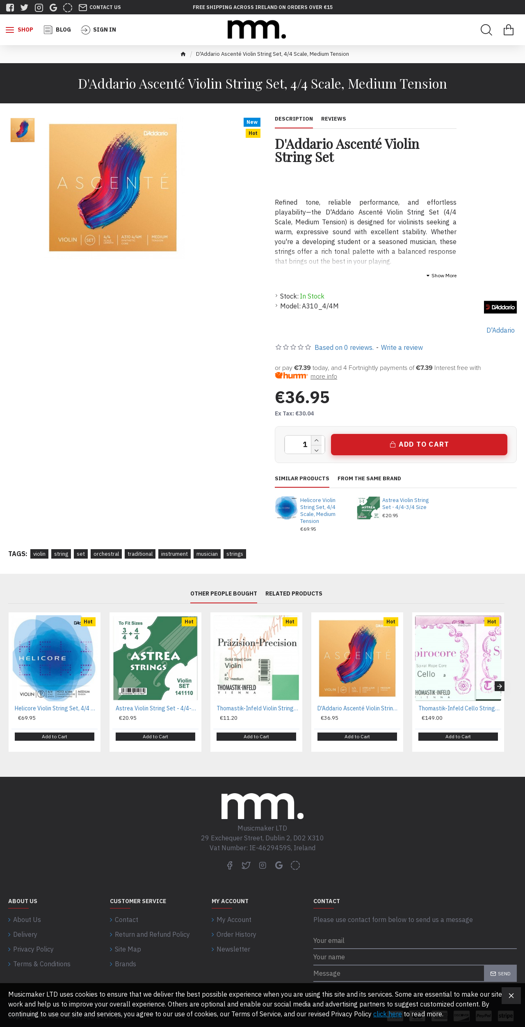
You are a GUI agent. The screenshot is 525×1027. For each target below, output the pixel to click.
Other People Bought (223, 593)
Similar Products (302, 478)
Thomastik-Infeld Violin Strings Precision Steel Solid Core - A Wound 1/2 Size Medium (258, 708)
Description (294, 119)
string (61, 553)
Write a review (402, 347)
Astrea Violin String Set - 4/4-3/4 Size (405, 504)
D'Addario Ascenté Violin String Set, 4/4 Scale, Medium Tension (358, 708)
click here (387, 1014)
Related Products (293, 593)
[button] (499, 683)
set (81, 553)
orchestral (106, 553)
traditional (140, 553)
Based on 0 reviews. (344, 347)
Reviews (333, 119)
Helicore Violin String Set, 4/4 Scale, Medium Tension (318, 511)
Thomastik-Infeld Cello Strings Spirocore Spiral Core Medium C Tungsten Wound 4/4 (459, 708)
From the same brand (369, 478)
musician (207, 553)
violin (39, 553)
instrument (174, 553)
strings (234, 553)
